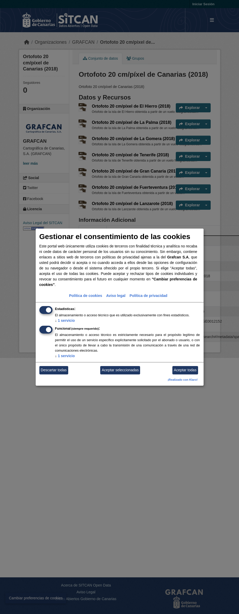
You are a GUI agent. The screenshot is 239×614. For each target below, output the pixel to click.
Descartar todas (54, 370)
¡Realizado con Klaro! (183, 379)
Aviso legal (115, 296)
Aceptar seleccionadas (120, 370)
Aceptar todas (185, 370)
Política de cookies (85, 296)
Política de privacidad (148, 296)
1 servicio (65, 320)
